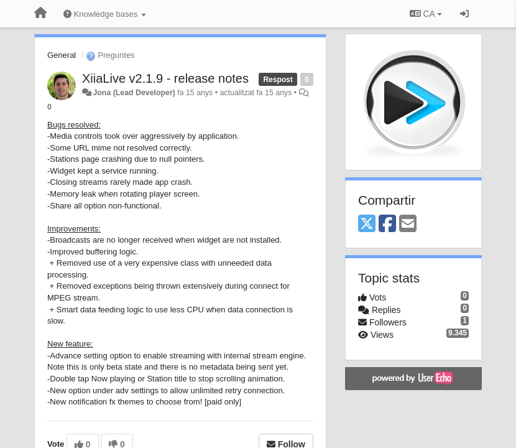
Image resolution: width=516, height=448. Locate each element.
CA (426, 14)
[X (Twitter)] (366, 224)
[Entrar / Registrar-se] (464, 13)
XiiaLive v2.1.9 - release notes (165, 78)
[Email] (408, 224)
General (61, 55)
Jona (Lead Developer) (134, 92)
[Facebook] (387, 224)
